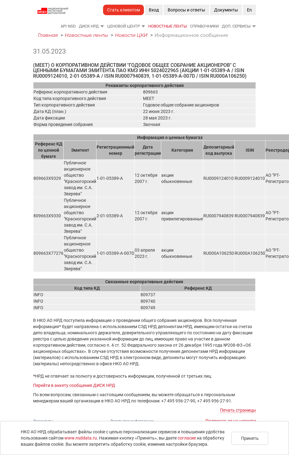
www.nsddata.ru (80, 438)
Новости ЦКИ (131, 35)
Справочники (204, 26)
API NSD (68, 26)
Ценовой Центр (123, 26)
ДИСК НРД (89, 26)
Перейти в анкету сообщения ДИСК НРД (74, 385)
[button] (102, 26)
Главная (48, 35)
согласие (187, 438)
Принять (250, 438)
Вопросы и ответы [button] (186, 9)
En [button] (249, 9)
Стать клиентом (123, 9)
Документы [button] (226, 9)
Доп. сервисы (236, 26)
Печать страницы (238, 410)
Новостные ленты (167, 26)
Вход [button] (154, 9)
